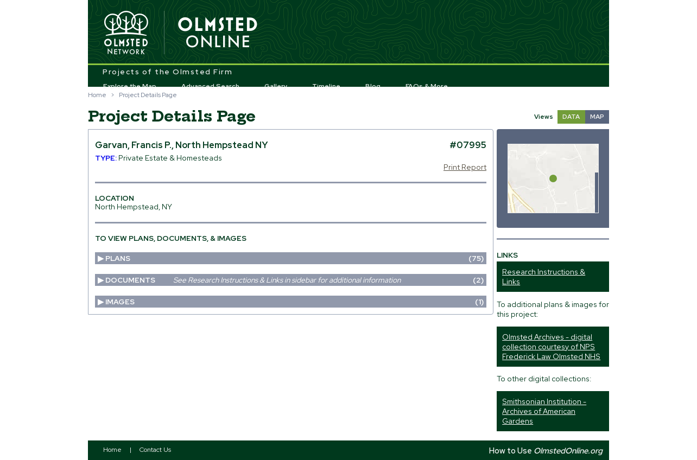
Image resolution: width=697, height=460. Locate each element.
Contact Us (155, 449)
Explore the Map (129, 86)
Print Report (464, 167)
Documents (294, 280)
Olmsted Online (218, 33)
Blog (373, 86)
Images (294, 301)
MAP (597, 116)
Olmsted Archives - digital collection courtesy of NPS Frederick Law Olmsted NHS (551, 346)
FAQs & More (426, 86)
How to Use (546, 450)
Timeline (326, 86)
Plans (294, 258)
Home (97, 95)
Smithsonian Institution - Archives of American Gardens (544, 411)
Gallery (276, 86)
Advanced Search (210, 86)
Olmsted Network (126, 33)
